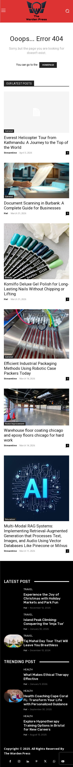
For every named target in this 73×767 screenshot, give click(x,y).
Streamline (10, 152)
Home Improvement (14, 423)
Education (10, 519)
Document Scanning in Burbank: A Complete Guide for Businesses (34, 205)
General (9, 131)
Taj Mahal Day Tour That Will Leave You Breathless (46, 643)
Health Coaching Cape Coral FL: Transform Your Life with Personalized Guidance (46, 700)
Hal (6, 213)
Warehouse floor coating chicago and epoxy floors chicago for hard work (34, 435)
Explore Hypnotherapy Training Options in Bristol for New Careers (44, 725)
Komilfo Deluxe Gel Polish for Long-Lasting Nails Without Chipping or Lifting (36, 289)
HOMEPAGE (48, 65)
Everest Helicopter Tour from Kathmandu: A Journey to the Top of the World (36, 142)
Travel (28, 589)
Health (28, 669)
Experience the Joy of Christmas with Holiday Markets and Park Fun (42, 598)
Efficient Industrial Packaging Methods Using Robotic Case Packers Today (30, 368)
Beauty (8, 277)
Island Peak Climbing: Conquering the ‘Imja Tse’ (44, 622)
